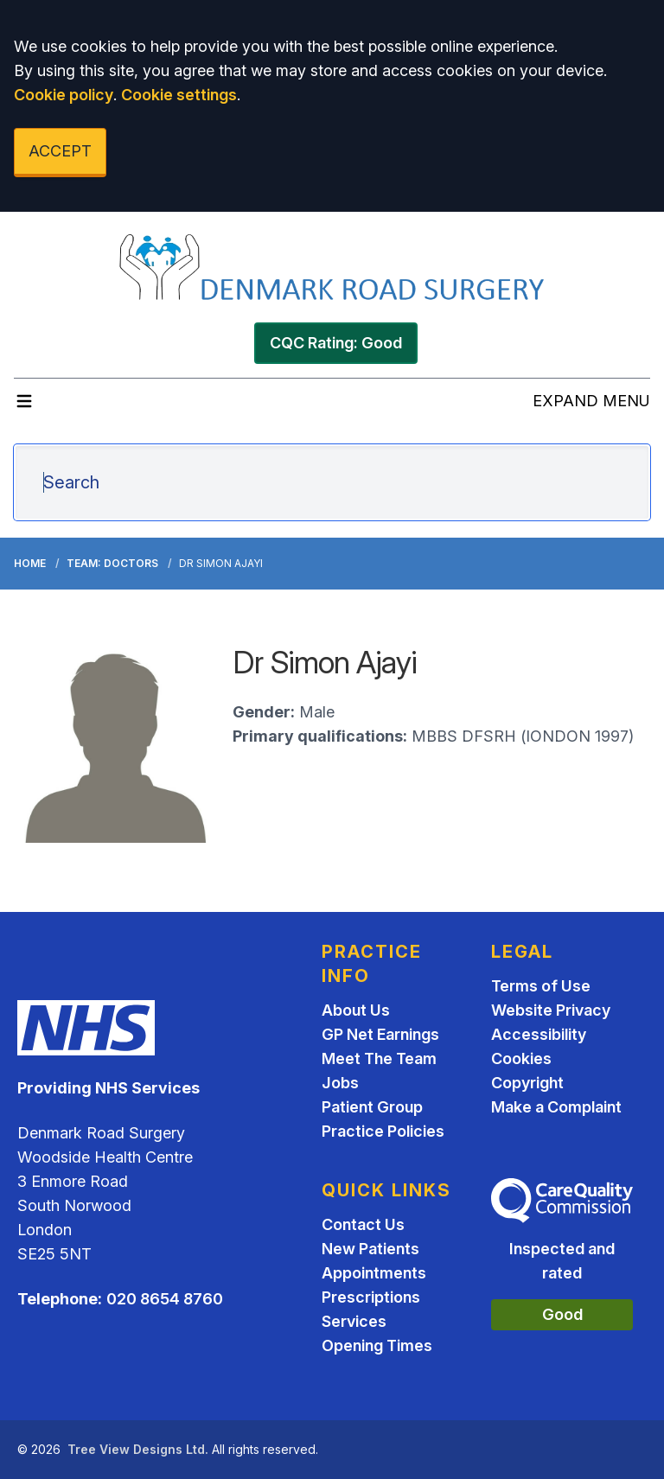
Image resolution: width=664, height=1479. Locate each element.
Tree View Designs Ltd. (137, 1449)
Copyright (527, 1083)
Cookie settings (179, 95)
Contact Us (363, 1224)
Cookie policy (63, 95)
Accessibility (538, 1034)
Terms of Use (541, 986)
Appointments (374, 1273)
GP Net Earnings (380, 1034)
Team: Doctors (112, 563)
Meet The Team (379, 1058)
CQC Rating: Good (336, 343)
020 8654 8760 (164, 1299)
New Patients (370, 1249)
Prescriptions (371, 1297)
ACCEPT (60, 151)
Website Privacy (550, 1010)
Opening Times (377, 1345)
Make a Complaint (556, 1107)
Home (30, 563)
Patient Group (372, 1107)
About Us (356, 1010)
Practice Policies (383, 1131)
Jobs (340, 1083)
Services (354, 1321)
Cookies (521, 1058)
